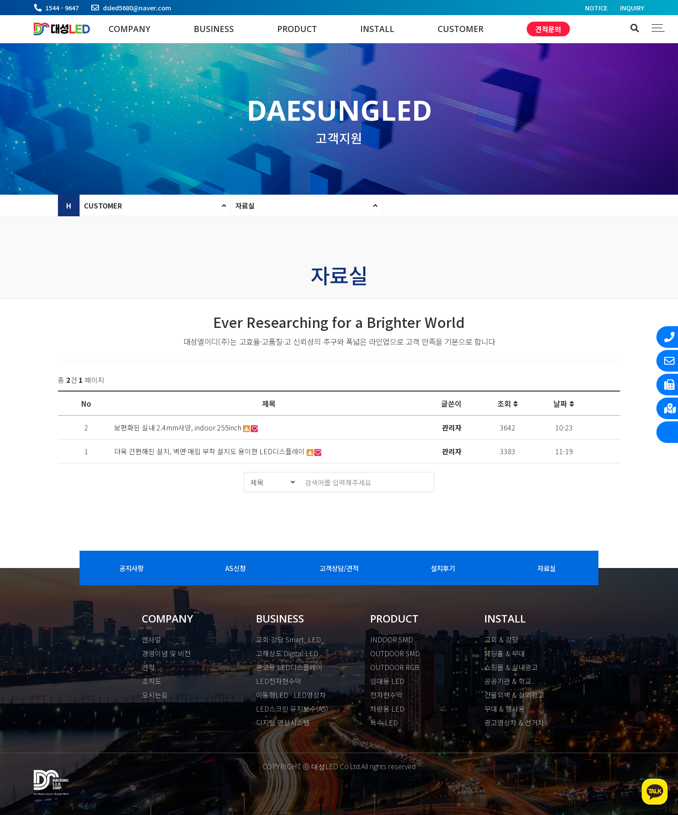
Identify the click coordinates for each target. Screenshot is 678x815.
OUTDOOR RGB (394, 667)
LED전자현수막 (278, 681)
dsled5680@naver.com (137, 7)
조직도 (151, 681)
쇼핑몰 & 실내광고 (511, 667)
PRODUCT (297, 29)
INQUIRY (632, 7)
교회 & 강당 (501, 639)
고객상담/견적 (339, 568)
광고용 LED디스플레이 (289, 667)
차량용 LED (387, 708)
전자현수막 (386, 695)
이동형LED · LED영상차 (291, 695)
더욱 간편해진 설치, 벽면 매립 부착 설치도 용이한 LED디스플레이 (210, 451)
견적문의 (548, 29)
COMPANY (129, 29)
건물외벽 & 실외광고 (514, 695)
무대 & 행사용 (504, 708)
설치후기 (442, 568)
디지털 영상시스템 (283, 722)
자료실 (245, 205)
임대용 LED (387, 681)
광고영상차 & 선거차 (514, 722)
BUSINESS (214, 29)
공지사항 (131, 568)
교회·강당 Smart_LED (288, 639)
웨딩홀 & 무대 (504, 653)
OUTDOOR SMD (395, 653)
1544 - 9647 (62, 7)
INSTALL (377, 29)
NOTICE (596, 7)
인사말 (151, 639)
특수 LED (384, 722)
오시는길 (155, 695)
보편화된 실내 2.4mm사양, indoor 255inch (178, 427)
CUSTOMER (460, 29)
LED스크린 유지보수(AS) (292, 708)
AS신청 (235, 568)
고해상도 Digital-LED (287, 653)
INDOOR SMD (391, 639)
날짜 (563, 403)
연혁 (148, 667)
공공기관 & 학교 (507, 681)
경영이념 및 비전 (166, 653)
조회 (507, 403)
